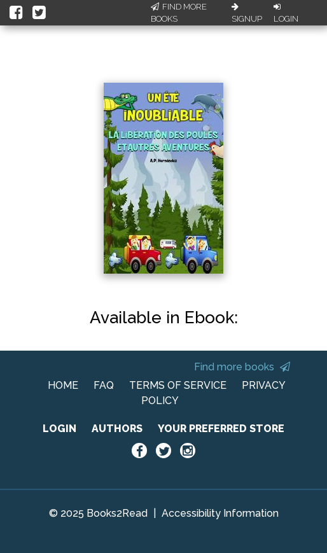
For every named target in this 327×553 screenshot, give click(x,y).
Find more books (242, 367)
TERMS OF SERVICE (177, 385)
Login (286, 13)
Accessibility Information (220, 513)
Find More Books (179, 13)
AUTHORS (117, 429)
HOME (63, 385)
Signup (247, 13)
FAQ (104, 385)
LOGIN (59, 429)
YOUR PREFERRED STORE (221, 429)
